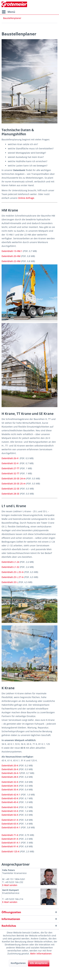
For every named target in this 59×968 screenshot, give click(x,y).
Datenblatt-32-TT (10, 473)
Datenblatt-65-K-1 (11, 827)
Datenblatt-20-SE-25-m (13, 483)
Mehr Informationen (41, 953)
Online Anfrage (26, 197)
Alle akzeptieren (39, 963)
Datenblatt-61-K (10, 819)
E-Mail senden (9, 885)
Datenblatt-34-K (10, 785)
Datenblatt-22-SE (10, 488)
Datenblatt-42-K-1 (11, 794)
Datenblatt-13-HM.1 (12, 251)
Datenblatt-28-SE (10, 493)
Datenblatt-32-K (10, 781)
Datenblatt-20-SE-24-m (13, 478)
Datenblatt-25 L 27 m (13, 577)
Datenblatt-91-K (10, 846)
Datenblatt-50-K (10, 807)
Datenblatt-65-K (10, 823)
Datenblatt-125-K (11, 851)
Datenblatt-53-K (10, 810)
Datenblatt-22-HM (11, 261)
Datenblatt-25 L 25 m (13, 572)
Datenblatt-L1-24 (10, 561)
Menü (8, 11)
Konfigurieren (18, 963)
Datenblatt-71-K (10, 835)
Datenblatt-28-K (10, 776)
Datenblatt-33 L (10, 582)
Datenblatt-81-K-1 (11, 842)
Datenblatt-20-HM (11, 256)
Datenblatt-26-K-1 (11, 773)
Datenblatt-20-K (10, 765)
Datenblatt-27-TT (10, 468)
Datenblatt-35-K (10, 789)
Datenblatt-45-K (10, 802)
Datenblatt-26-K (10, 769)
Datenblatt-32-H (10, 463)
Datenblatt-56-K (10, 814)
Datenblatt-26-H (10, 458)
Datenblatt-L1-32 (10, 566)
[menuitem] (8, 12)
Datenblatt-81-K (10, 838)
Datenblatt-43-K (10, 798)
